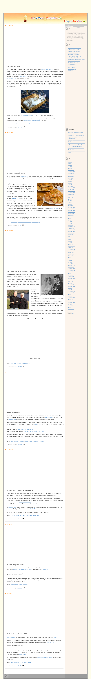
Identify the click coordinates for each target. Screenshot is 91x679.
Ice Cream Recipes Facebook (74, 49)
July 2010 (70, 223)
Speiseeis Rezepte (72, 69)
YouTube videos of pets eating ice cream (33, 431)
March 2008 (70, 178)
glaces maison (23, 662)
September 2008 (71, 187)
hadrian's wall (14, 222)
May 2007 (70, 163)
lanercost (20, 222)
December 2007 (71, 173)
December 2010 (71, 231)
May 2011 (70, 239)
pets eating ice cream (38, 441)
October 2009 (71, 208)
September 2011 (71, 245)
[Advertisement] (18, 45)
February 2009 (71, 195)
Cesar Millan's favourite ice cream (25, 429)
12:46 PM (20, 127)
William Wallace (54, 208)
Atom (73, 313)
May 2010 (70, 220)
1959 (12, 363)
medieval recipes (36, 222)
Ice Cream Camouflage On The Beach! (76, 144)
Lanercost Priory (16, 198)
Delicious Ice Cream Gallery (74, 153)
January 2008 (71, 174)
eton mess (31, 123)
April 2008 (70, 179)
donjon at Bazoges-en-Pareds (44, 657)
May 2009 (70, 200)
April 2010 (70, 218)
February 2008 (71, 176)
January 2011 (71, 233)
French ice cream (11, 637)
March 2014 (70, 281)
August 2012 (70, 263)
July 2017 (70, 296)
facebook (25, 584)
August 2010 (70, 224)
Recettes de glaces (72, 64)
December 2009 (71, 212)
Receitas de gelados (72, 67)
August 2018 (70, 299)
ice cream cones (26, 363)
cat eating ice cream (23, 76)
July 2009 (70, 203)
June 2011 (70, 241)
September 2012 (71, 265)
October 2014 (71, 284)
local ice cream (27, 222)
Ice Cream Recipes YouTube (74, 51)
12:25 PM (20, 444)
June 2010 (70, 221)
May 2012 (70, 258)
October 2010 (71, 228)
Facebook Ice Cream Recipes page (22, 569)
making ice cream (24, 176)
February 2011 (71, 234)
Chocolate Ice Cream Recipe (74, 61)
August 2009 (70, 205)
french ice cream (15, 662)
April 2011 (70, 237)
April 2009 (70, 199)
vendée (29, 662)
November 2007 (71, 171)
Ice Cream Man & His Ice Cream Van (76, 135)
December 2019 (71, 302)
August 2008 (70, 186)
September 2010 (71, 226)
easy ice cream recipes (16, 584)
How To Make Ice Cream (73, 52)
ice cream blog (12, 419)
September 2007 (71, 168)
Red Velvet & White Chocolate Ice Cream (76, 143)
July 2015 (70, 289)
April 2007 (70, 161)
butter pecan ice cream (16, 515)
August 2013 (70, 275)
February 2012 (71, 254)
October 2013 (71, 276)
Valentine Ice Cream (32, 509)
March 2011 (70, 236)
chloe (26, 123)
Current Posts (71, 309)
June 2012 (70, 260)
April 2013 (70, 273)
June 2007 (70, 165)
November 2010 (71, 229)
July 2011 (70, 242)
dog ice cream (20, 441)
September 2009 (71, 207)
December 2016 (71, 291)
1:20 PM (19, 665)
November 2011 (71, 249)
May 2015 (70, 288)
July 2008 (70, 184)
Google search (38, 424)
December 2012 (71, 270)
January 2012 (71, 252)
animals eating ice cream (47, 69)
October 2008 (71, 189)
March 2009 (70, 197)
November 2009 (71, 210)
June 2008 (70, 182)
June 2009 (70, 202)
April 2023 (70, 307)
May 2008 (70, 181)
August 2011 (70, 244)
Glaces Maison (22, 654)
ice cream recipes (49, 417)
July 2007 (70, 166)
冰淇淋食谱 (70, 70)
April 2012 (70, 257)
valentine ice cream (34, 515)
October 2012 (71, 266)
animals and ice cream (16, 123)
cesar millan (14, 441)
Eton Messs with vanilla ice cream (31, 120)
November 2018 (71, 300)
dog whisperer (28, 441)
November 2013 (71, 278)
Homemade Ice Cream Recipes (74, 48)
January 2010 (71, 213)
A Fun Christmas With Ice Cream (75, 146)
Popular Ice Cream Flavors (73, 54)
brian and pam (17, 363)
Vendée (55, 637)
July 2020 (70, 304)
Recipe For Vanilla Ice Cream (74, 57)
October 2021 (71, 305)
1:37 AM (19, 225)
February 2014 (71, 279)
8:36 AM (19, 518)
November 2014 (71, 286)
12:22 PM (20, 588)
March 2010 (70, 216)
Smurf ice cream (51, 642)
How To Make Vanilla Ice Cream (74, 56)
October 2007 (71, 170)
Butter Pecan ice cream (25, 502)
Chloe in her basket (27, 115)
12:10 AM (20, 366)
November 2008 (71, 191)
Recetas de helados (72, 65)
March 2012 (70, 255)
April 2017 (70, 294)
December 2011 (71, 250)
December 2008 (71, 192)
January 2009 (71, 194)
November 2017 (71, 297)
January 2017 (71, 292)
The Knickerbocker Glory (73, 62)
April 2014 (70, 283)
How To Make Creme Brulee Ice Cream (76, 59)
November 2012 (71, 268)
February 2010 (71, 215)
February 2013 (71, 271)
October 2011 (71, 247)
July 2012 (70, 262)
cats (24, 123)
